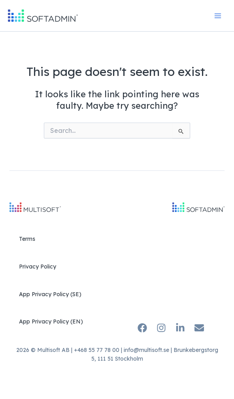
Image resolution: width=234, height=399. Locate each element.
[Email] (199, 328)
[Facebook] (142, 328)
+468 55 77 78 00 (96, 350)
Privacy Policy (37, 266)
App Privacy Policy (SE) (50, 294)
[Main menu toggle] (217, 16)
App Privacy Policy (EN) (51, 321)
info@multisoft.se (146, 350)
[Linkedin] (180, 328)
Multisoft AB (53, 350)
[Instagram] (161, 328)
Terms (27, 238)
